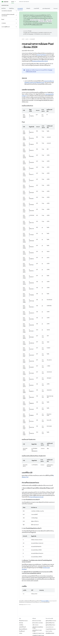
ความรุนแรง (24, 95)
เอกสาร (27, 39)
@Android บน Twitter (36, 620)
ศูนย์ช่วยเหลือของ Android (51, 620)
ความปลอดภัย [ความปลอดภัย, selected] (20, 8)
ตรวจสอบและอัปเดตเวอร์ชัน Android (40, 61)
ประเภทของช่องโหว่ (49, 94)
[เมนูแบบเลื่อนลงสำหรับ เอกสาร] (16, 1)
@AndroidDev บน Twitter (37, 622)
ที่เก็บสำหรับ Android (23, 620)
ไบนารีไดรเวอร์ (22, 631)
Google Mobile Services (50, 629)
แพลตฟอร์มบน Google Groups (37, 631)
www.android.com (50, 627)
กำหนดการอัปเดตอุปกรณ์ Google (36, 497)
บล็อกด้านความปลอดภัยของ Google (37, 627)
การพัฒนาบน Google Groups (38, 633)
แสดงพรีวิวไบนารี (22, 627)
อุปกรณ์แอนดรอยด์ (46, 8)
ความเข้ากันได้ (36, 8)
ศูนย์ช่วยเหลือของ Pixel (50, 622)
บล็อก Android (35, 624)
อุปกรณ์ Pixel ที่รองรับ (41, 54)
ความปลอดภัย (32, 39)
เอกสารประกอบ (5, 5)
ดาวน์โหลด (21, 624)
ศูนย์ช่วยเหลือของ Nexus (50, 624)
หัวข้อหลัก (28, 8)
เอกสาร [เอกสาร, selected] (12, 1)
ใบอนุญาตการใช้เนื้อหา (45, 600)
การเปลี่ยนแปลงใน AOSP (36, 24)
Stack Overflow (49, 631)
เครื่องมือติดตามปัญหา (50, 633)
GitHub (20, 633)
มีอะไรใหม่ (3, 8)
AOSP (23, 39)
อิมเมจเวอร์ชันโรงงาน (23, 629)
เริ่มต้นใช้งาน (11, 8)
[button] (7, 11)
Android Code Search (24, 1)
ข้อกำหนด (21, 622)
